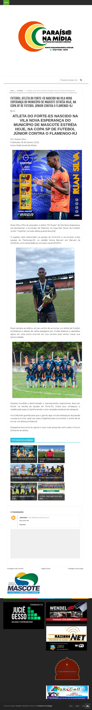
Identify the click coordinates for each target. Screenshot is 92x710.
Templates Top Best (22, 706)
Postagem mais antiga (75, 568)
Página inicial (45, 568)
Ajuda (77, 706)
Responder (23, 524)
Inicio (71, 706)
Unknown (23, 517)
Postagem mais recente (15, 568)
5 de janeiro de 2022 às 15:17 (38, 517)
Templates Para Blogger (44, 706)
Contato (84, 706)
